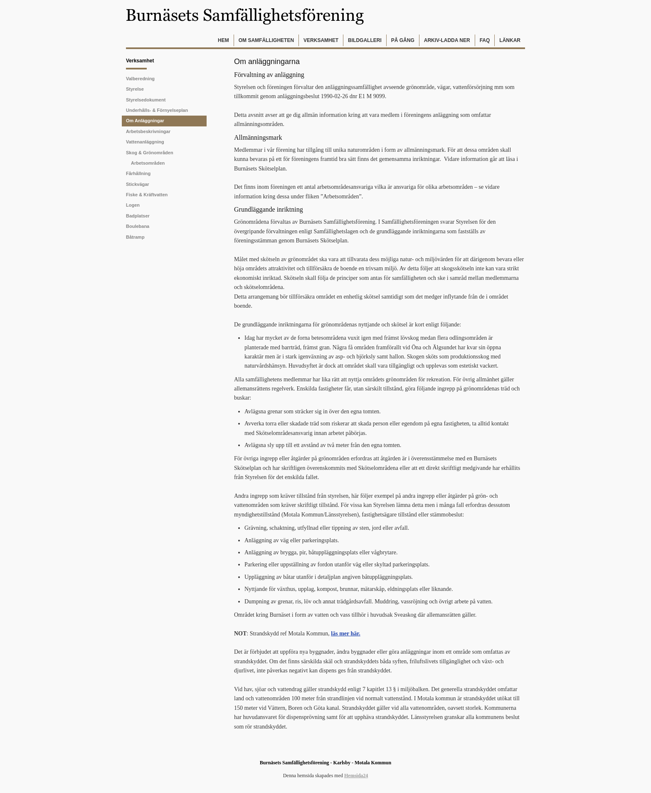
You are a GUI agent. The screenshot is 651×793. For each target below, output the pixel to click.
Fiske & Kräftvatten (147, 194)
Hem (223, 40)
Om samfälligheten (266, 40)
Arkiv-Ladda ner (447, 40)
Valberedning (140, 78)
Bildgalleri (365, 40)
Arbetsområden (148, 163)
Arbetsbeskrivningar (148, 131)
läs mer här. (345, 633)
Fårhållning (138, 173)
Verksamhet (320, 40)
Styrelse (135, 88)
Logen (133, 205)
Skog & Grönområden (149, 152)
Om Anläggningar (145, 120)
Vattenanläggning (145, 141)
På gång (402, 40)
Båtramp (135, 237)
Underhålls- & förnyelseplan (157, 110)
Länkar (509, 40)
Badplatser (138, 215)
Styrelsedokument (145, 99)
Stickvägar (137, 184)
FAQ (485, 40)
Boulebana (137, 226)
